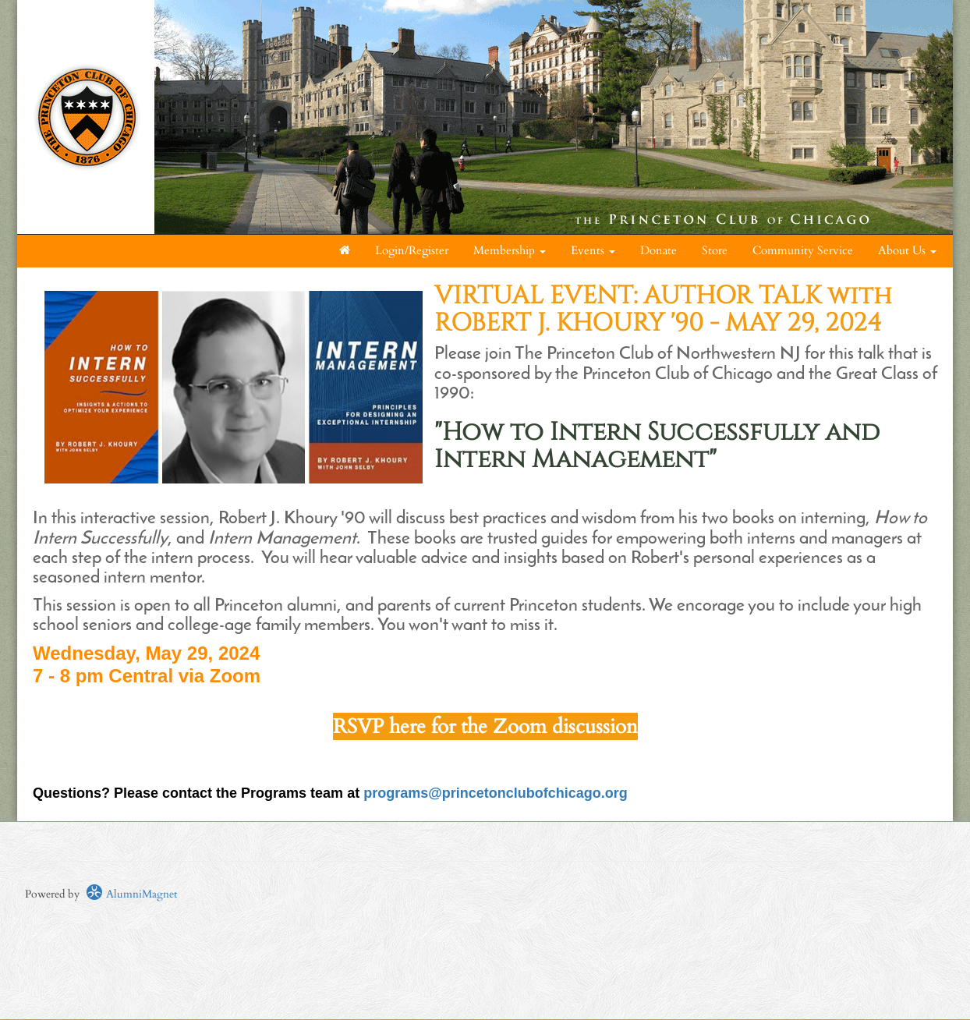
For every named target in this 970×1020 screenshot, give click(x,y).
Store (715, 251)
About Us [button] (907, 251)
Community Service (802, 251)
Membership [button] (509, 251)
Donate (658, 251)
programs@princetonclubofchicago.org (495, 793)
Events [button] (593, 251)
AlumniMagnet (131, 894)
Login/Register (411, 251)
